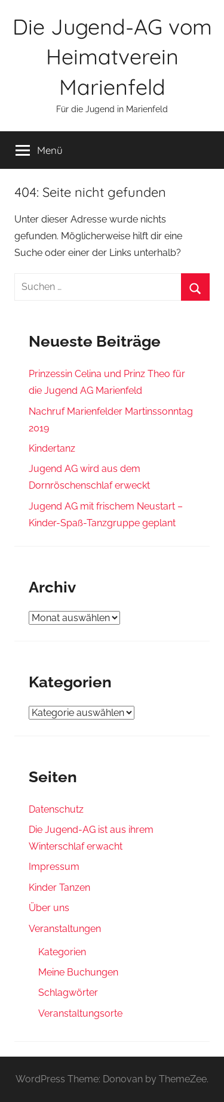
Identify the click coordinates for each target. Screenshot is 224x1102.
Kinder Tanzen (59, 887)
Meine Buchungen (78, 972)
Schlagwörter (68, 992)
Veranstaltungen (65, 928)
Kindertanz (52, 448)
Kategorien (62, 952)
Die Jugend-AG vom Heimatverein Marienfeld (112, 56)
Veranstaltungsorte (80, 1013)
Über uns (49, 907)
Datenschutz (56, 809)
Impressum (54, 866)
